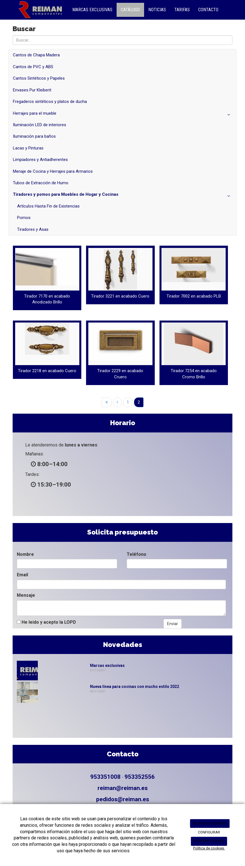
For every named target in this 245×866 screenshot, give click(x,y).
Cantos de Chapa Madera (36, 54)
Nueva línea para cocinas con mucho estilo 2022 (134, 686)
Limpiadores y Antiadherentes (40, 159)
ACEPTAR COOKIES (209, 841)
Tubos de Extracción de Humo (40, 182)
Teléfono (136, 554)
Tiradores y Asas (32, 229)
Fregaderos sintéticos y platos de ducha (50, 101)
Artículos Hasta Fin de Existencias (48, 206)
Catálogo (130, 9)
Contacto (208, 9)
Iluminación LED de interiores (39, 124)
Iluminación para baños (34, 136)
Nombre (25, 554)
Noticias (157, 9)
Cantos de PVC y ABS (33, 66)
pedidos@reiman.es (122, 799)
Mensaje (26, 595)
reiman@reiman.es (123, 788)
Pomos (24, 217)
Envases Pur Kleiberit (32, 90)
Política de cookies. (209, 848)
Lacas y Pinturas (28, 148)
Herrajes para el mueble (122, 114)
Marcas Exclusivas (92, 9)
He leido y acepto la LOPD (46, 622)
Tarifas (182, 9)
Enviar (172, 623)
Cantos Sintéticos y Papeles (39, 78)
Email (22, 574)
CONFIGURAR (209, 832)
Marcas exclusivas (107, 665)
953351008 (105, 776)
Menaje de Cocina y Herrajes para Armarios (53, 171)
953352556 (139, 776)
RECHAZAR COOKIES (210, 823)
